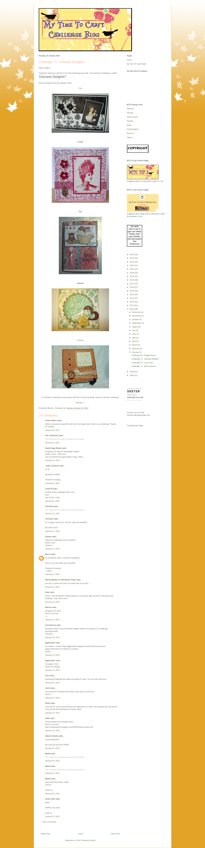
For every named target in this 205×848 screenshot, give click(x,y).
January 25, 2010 (52, 748)
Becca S (130, 133)
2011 (132, 305)
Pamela (130, 121)
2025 (132, 254)
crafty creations (52, 466)
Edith (47, 718)
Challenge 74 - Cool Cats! (142, 363)
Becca (48, 554)
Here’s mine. (50, 543)
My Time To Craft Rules (136, 64)
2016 (132, 287)
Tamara (130, 113)
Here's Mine (76, 709)
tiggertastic (50, 643)
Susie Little (50, 799)
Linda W (49, 489)
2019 (132, 276)
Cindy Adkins (51, 420)
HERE (57, 474)
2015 (132, 291)
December (136, 312)
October (135, 319)
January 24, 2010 (52, 730)
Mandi (48, 753)
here (56, 527)
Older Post (115, 834)
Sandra (48, 537)
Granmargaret (133, 129)
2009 (132, 372)
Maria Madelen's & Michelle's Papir (60, 580)
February (136, 348)
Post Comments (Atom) (86, 840)
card (47, 495)
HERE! (66, 745)
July (134, 330)
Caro (47, 675)
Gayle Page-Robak (53, 448)
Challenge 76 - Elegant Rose (143, 355)
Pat (80, 88)
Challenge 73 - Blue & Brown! (144, 366)
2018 (132, 280)
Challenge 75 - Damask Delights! (145, 359)
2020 (132, 273)
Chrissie (80, 340)
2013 (132, 298)
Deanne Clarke (51, 736)
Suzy (47, 592)
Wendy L (130, 109)
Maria (129, 125)
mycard (48, 785)
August (135, 327)
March (135, 345)
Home (80, 834)
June (134, 334)
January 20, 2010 (52, 483)
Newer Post (45, 834)
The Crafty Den (51, 435)
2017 (132, 284)
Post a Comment (49, 822)
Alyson (130, 137)
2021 (132, 269)
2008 (132, 375)
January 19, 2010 (52, 430)
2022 (132, 265)
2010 (132, 309)
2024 (132, 258)
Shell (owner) (132, 117)
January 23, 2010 (52, 698)
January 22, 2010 (52, 587)
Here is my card (51, 613)
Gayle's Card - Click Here (55, 454)
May (134, 338)
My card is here (61, 598)
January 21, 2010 (52, 513)
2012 (132, 302)
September (137, 323)
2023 (132, 262)
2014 (132, 294)
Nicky (47, 703)
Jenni (47, 688)
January (135, 352)
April (134, 341)
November (136, 316)
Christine (49, 506)
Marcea (48, 607)
